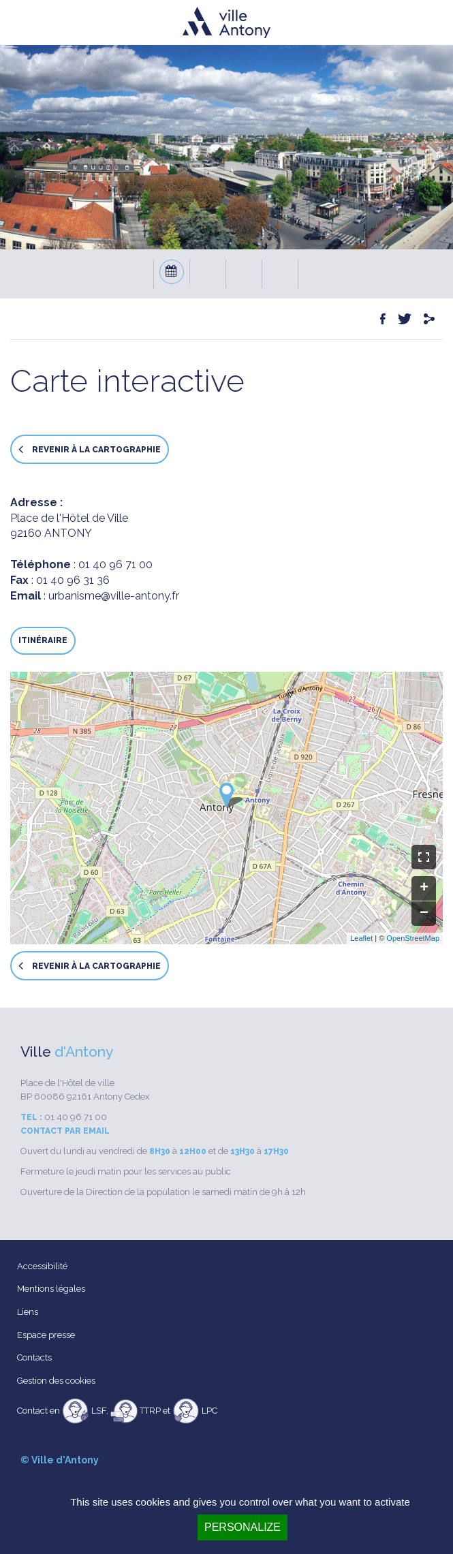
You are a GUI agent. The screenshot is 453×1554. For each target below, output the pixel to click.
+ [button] (424, 888)
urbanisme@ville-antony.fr (113, 595)
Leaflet (361, 938)
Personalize (242, 1527)
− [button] (424, 913)
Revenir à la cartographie (89, 449)
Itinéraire (42, 640)
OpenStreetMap (412, 938)
